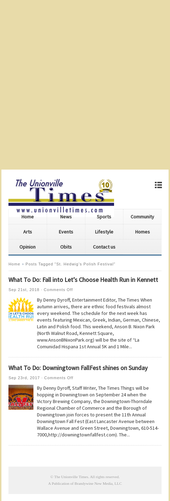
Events (66, 232)
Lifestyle (104, 232)
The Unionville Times (71, 477)
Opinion (27, 247)
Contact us (104, 247)
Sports (104, 216)
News (66, 216)
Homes (142, 232)
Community (142, 216)
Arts (27, 232)
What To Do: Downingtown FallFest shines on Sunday (77, 368)
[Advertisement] (85, 85)
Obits (66, 247)
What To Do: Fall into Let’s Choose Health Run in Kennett (83, 280)
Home (27, 216)
